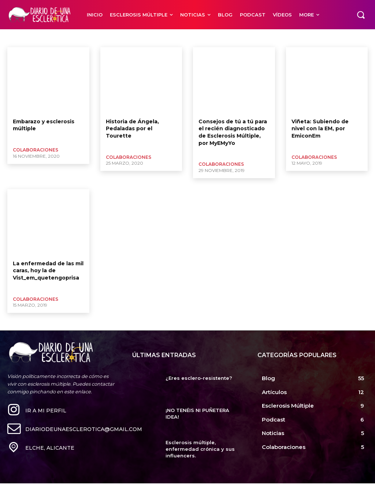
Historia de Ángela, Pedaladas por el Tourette (132, 128)
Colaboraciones (35, 150)
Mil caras (18, 38)
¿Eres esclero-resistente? (199, 378)
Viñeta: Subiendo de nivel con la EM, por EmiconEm (320, 128)
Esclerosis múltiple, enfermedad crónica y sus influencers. (200, 448)
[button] (361, 15)
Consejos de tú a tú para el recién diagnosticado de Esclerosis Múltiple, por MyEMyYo (232, 132)
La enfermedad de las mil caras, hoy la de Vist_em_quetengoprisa (48, 270)
